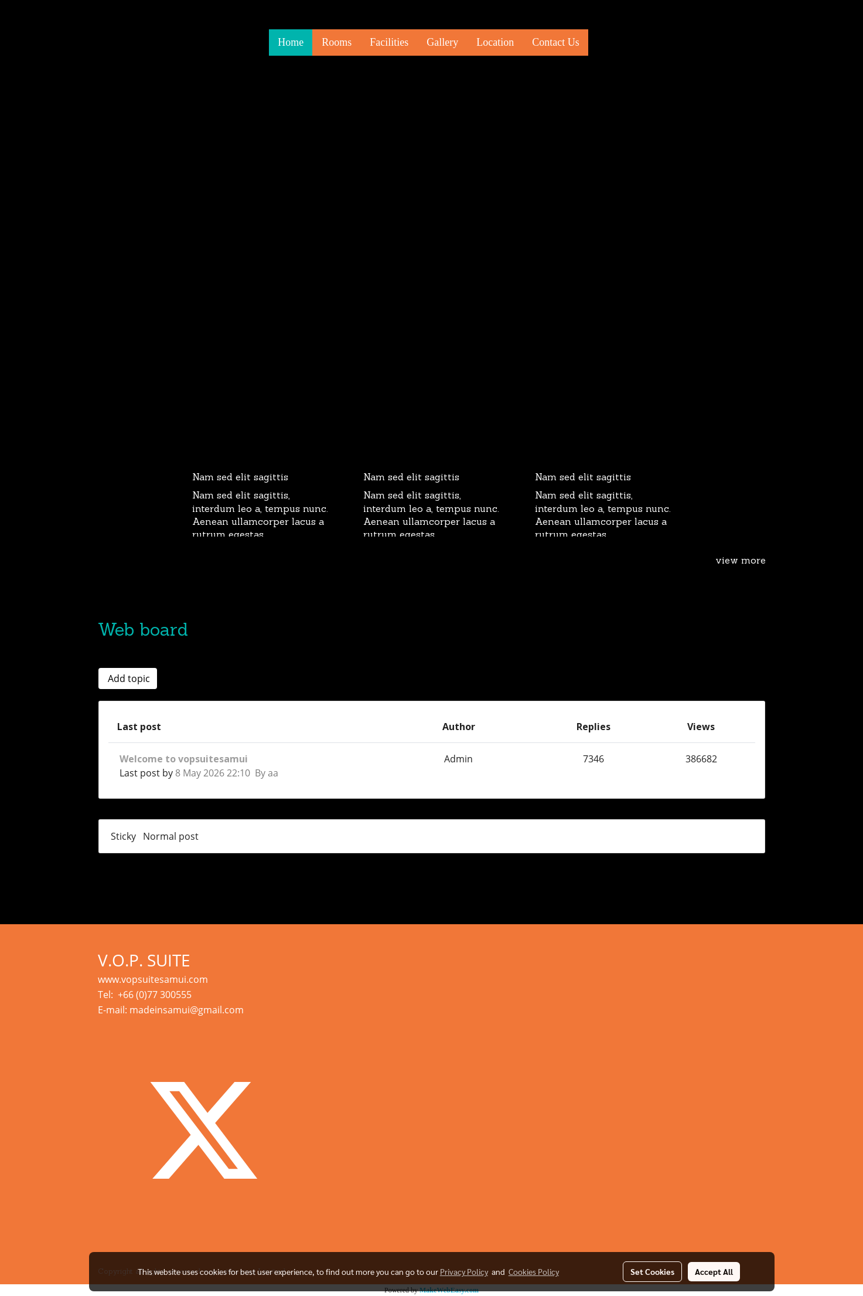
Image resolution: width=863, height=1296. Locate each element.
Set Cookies (652, 1271)
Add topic (127, 678)
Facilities (389, 42)
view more (740, 561)
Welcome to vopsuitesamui (184, 758)
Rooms (337, 42)
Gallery (442, 42)
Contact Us (555, 42)
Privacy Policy (464, 1271)
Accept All (714, 1271)
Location (495, 42)
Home (290, 42)
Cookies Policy (534, 1271)
